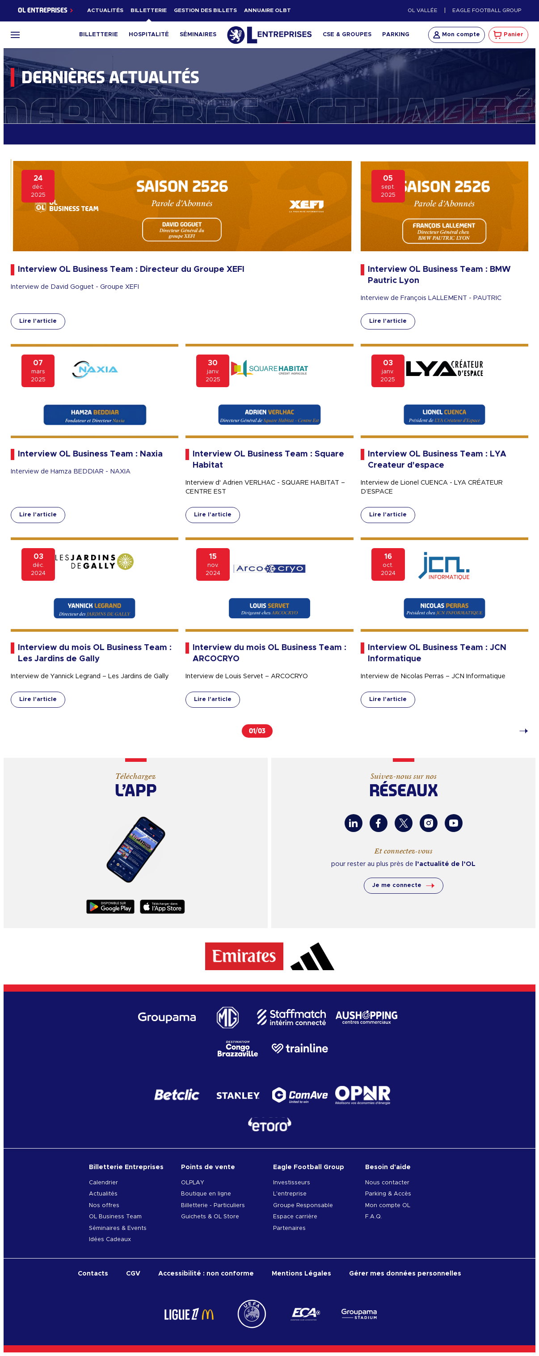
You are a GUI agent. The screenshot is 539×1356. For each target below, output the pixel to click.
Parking (395, 35)
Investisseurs (291, 1183)
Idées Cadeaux (110, 1239)
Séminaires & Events (118, 1228)
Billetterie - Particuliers (213, 1205)
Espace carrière (295, 1217)
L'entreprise (290, 1194)
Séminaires (198, 35)
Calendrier (103, 1183)
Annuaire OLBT (267, 10)
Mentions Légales (301, 1273)
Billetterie (149, 10)
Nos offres (104, 1205)
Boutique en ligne (206, 1194)
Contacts (93, 1273)
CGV (133, 1273)
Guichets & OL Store (210, 1217)
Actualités (105, 10)
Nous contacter (387, 1183)
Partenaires (289, 1228)
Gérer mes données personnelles (405, 1273)
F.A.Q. (373, 1217)
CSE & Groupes (347, 35)
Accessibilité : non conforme (206, 1273)
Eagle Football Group (486, 10)
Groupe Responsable (303, 1205)
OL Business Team (115, 1217)
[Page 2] (519, 731)
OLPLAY (192, 1183)
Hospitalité (149, 35)
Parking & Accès (388, 1194)
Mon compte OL (387, 1205)
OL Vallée (423, 10)
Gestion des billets (205, 10)
